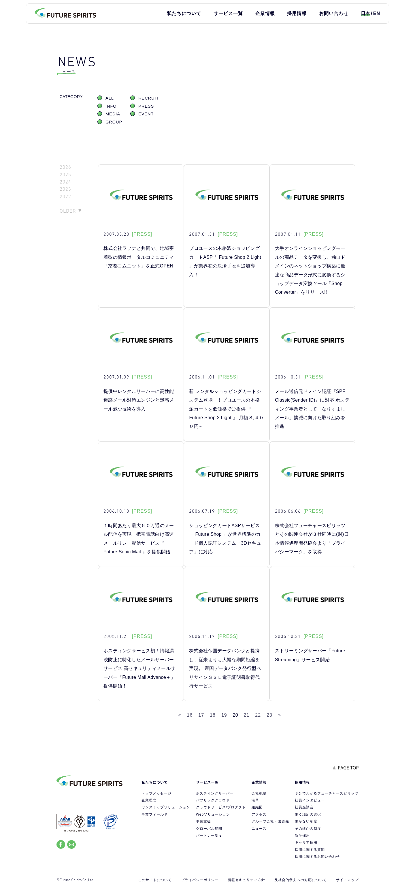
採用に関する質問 (310, 850)
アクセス (259, 814)
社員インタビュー (310, 800)
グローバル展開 (209, 829)
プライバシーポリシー (199, 880)
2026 (65, 167)
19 (224, 715)
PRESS (146, 106)
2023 (65, 189)
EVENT (146, 114)
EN (376, 13)
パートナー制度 (209, 835)
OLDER (68, 211)
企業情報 (265, 13)
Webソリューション (213, 814)
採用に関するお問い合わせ (317, 857)
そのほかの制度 (308, 829)
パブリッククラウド (213, 800)
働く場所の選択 (308, 814)
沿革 (255, 800)
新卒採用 (302, 835)
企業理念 (149, 800)
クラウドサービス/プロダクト (221, 807)
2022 (65, 196)
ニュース (259, 829)
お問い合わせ (333, 13)
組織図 (257, 807)
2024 (65, 182)
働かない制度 (306, 821)
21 (247, 715)
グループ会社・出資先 (270, 821)
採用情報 (297, 13)
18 (213, 715)
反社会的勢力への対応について (300, 880)
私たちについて (184, 13)
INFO (111, 106)
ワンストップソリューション (166, 807)
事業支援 (203, 821)
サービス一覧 (228, 13)
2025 (65, 174)
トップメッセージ (156, 793)
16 (190, 715)
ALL (109, 98)
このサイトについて (155, 880)
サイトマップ (347, 880)
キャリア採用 (306, 842)
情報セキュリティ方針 (246, 880)
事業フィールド (155, 814)
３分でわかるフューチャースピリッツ (327, 793)
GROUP (113, 122)
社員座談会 (304, 807)
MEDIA (112, 114)
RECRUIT (148, 98)
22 (258, 715)
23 (269, 715)
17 (201, 715)
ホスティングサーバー (214, 793)
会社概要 (259, 793)
